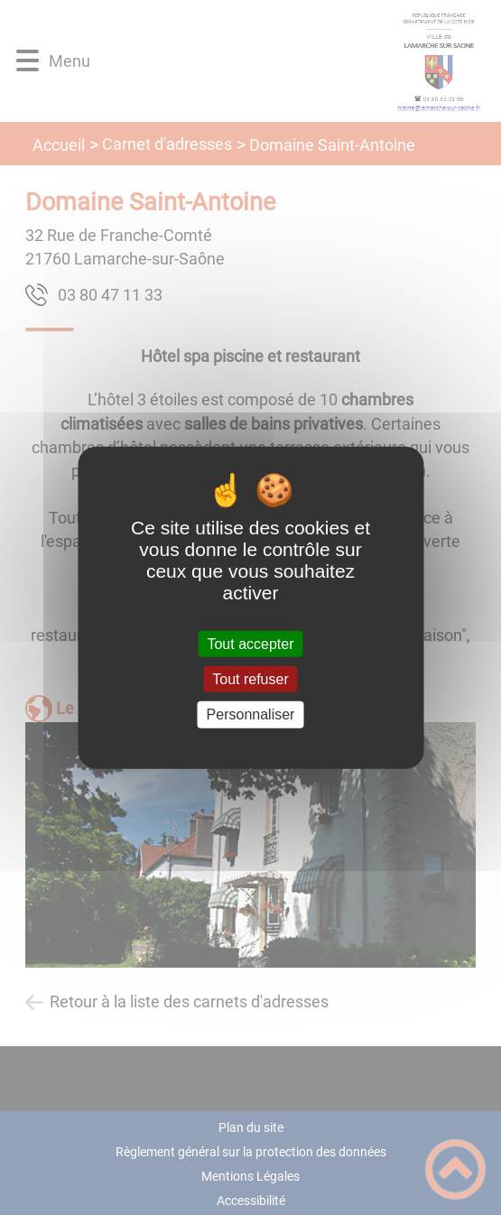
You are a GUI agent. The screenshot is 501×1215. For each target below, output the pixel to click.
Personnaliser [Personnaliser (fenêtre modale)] (251, 714)
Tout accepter (250, 644)
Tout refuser (250, 679)
